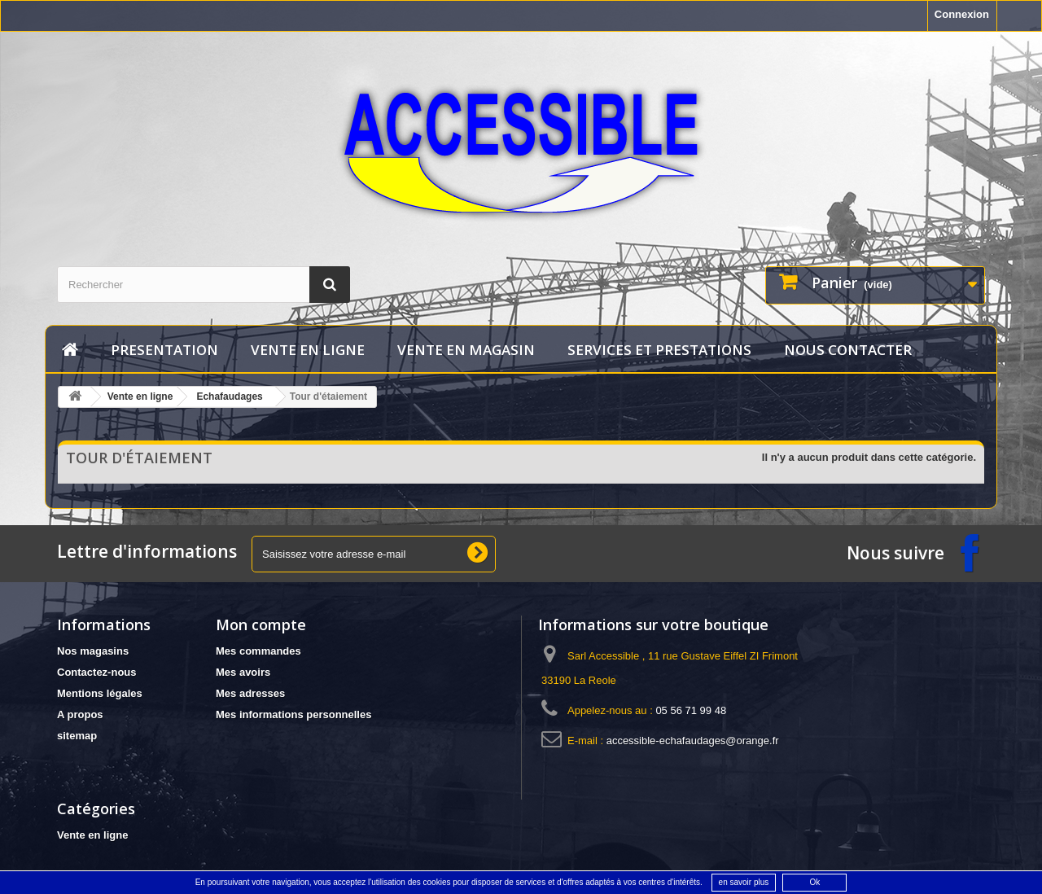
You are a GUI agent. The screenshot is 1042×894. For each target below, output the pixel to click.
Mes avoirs (243, 672)
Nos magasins (93, 651)
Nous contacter (848, 349)
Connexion (962, 14)
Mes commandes (258, 651)
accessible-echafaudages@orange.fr (692, 740)
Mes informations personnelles (293, 714)
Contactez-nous (97, 672)
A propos (80, 714)
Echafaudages (229, 396)
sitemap (77, 736)
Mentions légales (99, 693)
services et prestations (659, 349)
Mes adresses (250, 693)
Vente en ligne (308, 349)
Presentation (164, 349)
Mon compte (261, 624)
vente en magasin (466, 349)
